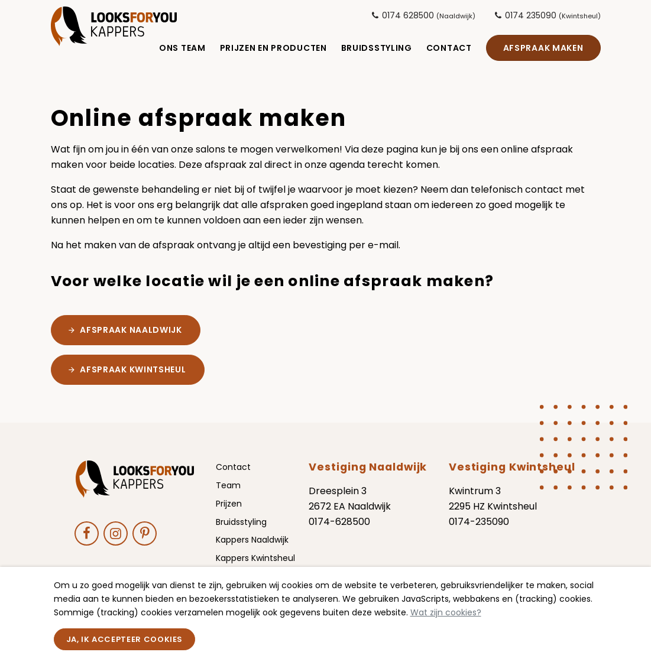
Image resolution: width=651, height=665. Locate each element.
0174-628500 (339, 532)
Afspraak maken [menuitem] (543, 50)
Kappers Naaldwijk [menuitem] (252, 550)
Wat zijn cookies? (445, 612)
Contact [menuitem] (449, 50)
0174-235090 (479, 532)
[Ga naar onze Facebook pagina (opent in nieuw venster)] (87, 543)
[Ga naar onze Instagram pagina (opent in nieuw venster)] (116, 543)
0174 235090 (547, 15)
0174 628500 (423, 15)
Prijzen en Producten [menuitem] (273, 50)
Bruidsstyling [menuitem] (376, 50)
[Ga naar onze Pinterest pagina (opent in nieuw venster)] (145, 543)
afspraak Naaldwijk (131, 340)
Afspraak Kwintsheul (133, 380)
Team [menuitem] (228, 496)
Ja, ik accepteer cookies (124, 639)
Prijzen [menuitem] (229, 514)
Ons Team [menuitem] (182, 50)
